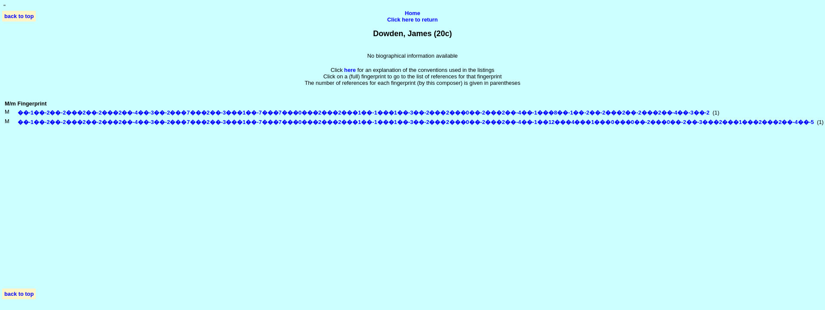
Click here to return (412, 19)
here (350, 70)
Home (412, 13)
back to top (19, 16)
